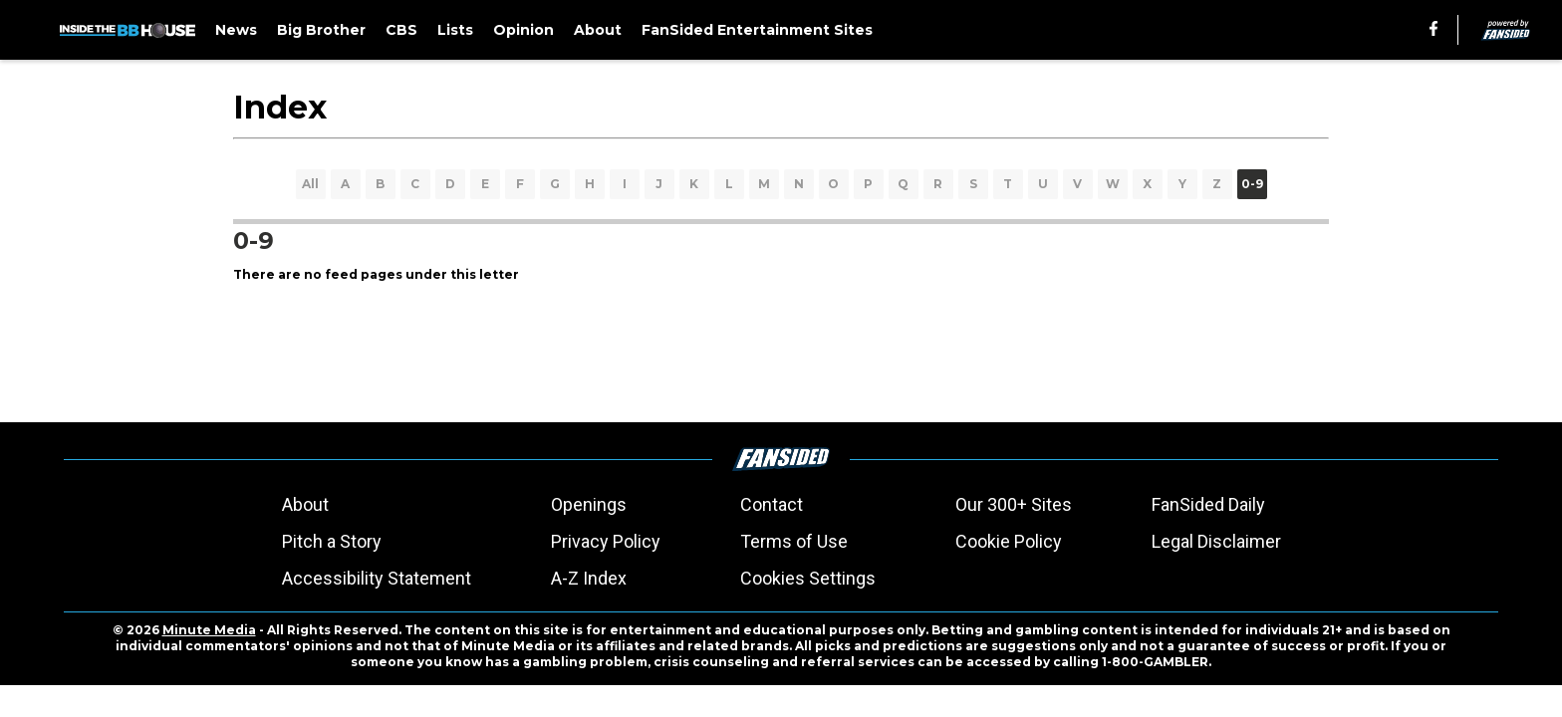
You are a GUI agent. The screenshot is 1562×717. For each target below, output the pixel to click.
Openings (589, 504)
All (310, 183)
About (305, 504)
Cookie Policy (1008, 541)
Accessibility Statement (376, 578)
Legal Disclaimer (1216, 541)
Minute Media (209, 629)
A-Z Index (589, 578)
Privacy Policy (605, 541)
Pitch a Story (332, 541)
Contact (771, 504)
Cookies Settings (808, 578)
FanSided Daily (1208, 504)
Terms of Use (794, 541)
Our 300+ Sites (1013, 504)
